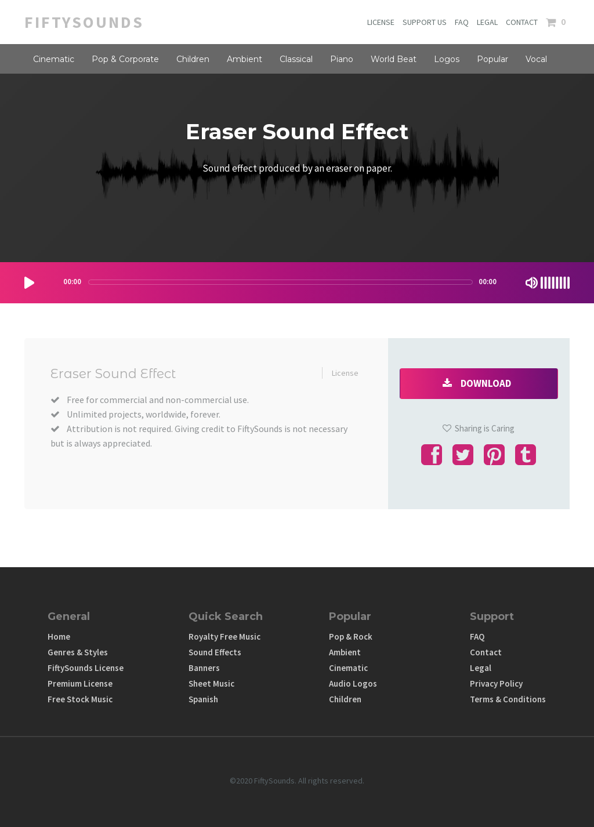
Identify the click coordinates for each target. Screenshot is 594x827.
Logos (446, 59)
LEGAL (487, 22)
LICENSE (380, 22)
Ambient (244, 59)
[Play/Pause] (29, 283)
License (345, 373)
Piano (341, 59)
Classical (296, 59)
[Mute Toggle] (532, 283)
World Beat (393, 59)
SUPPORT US (425, 22)
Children (192, 59)
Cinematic (53, 59)
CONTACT (522, 22)
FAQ (462, 22)
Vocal (536, 59)
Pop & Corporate (125, 59)
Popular (492, 59)
